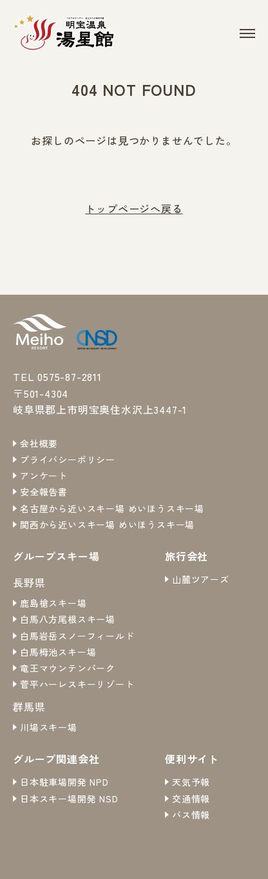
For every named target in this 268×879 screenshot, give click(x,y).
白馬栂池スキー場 (58, 651)
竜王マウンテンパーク (67, 667)
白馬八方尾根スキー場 (67, 619)
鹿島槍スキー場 (53, 602)
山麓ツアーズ (200, 579)
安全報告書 (44, 491)
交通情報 (191, 798)
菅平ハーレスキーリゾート (77, 684)
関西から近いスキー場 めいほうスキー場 (107, 524)
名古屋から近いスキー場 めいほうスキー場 (112, 508)
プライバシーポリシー (67, 459)
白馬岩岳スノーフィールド (77, 635)
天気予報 (191, 781)
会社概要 (39, 443)
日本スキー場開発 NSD (69, 798)
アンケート (44, 475)
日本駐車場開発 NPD (64, 781)
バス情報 (191, 814)
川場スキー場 (48, 727)
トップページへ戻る (133, 208)
